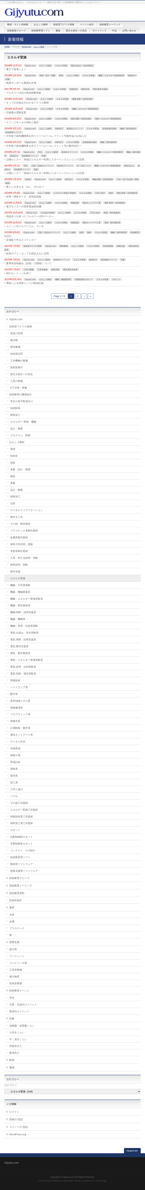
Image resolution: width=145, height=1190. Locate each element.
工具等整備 (42, 270)
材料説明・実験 (19, 564)
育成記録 (15, 762)
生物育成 (15, 748)
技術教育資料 (16, 893)
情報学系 (85, 89)
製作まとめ (16, 517)
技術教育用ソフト (20, 857)
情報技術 (74, 89)
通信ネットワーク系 (91, 203)
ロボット (116, 279)
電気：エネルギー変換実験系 (108, 119)
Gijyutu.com (26, 47)
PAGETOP (132, 1151)
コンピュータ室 (18, 962)
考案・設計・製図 (47, 75)
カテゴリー (10, 1085)
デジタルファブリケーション (26, 510)
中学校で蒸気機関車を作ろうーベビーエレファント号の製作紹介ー (43, 145)
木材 (11, 914)
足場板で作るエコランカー (21, 239)
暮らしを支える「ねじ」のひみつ (25, 186)
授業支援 (121, 246)
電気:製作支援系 (100, 89)
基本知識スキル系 (20, 700)
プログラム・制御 (20, 435)
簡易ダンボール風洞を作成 (21, 82)
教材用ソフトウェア (21, 864)
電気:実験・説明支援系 (81, 119)
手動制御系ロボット (84, 279)
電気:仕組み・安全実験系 (82, 66)
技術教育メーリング (20, 885)
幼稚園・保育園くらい (21, 1025)
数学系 (14, 694)
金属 (81, 232)
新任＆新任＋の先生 (21, 374)
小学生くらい (16, 1032)
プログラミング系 (20, 714)
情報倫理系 (16, 707)
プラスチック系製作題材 (24, 530)
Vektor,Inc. (90, 1181)
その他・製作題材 (20, 523)
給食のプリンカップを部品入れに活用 (27, 253)
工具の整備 (29, 270)
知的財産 (15, 408)
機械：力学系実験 (20, 585)
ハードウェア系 (19, 687)
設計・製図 (16, 428)
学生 (40, 152)
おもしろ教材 (39, 47)
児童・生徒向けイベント (42, 166)
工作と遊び (100, 193)
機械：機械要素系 (63, 279)
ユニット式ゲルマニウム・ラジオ (25, 226)
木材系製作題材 (19, 551)
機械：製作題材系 (128, 129)
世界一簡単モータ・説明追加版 (23, 196)
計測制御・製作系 (20, 727)
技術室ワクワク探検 (32, 246)
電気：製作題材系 (112, 213)
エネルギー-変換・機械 (23, 421)
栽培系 (14, 775)
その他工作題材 (48, 213)
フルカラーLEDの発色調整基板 (23, 92)
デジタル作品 (17, 741)
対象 (8, 79)
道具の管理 (16, 333)
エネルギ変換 (61, 66)
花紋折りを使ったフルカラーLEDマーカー (30, 216)
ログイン (14, 1111)
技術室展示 (16, 367)
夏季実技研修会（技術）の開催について (28, 263)
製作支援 (15, 571)
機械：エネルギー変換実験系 (111, 75)
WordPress (56, 1181)
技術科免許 (15, 900)
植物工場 (15, 755)
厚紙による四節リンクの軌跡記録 (25, 283)
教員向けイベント (75, 129)
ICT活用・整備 (18, 387)
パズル (14, 796)
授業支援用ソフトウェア (24, 870)
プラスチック (16, 928)
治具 (12, 503)
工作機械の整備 (19, 360)
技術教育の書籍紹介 (20, 394)
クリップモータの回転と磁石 (22, 122)
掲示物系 (14, 976)
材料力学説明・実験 (21, 544)
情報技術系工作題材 (21, 816)
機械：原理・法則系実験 (24, 625)
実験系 (14, 768)
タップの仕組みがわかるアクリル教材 (27, 102)
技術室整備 (108, 246)
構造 (61, 75)
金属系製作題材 (109, 129)
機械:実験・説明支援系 (82, 99)
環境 (12, 449)
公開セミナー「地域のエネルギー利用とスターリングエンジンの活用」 (46, 159)
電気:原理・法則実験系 (127, 193)
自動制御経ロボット (21, 836)
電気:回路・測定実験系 (23, 673)
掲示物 (14, 340)
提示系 (13, 949)
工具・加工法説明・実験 (128, 179)
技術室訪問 (16, 353)
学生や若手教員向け (21, 401)
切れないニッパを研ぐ (18, 273)
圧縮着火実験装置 (16, 112)
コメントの (18, 1126)
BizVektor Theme (72, 1181)
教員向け (132, 75)
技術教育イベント (13, 132)
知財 (12, 462)
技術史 (28, 179)
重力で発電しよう (16, 69)
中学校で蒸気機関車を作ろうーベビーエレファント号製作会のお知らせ (46, 136)
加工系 (14, 782)
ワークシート (16, 956)
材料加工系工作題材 (21, 823)
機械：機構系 (17, 619)
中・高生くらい (84, 166)
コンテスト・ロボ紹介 (22, 850)
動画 (111, 193)
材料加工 (59, 129)
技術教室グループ (19, 878)
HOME (7, 47)
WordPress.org (17, 1134)
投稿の (16, 1119)
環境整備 (64, 246)
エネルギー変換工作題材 (65, 193)
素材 (89, 232)
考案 (12, 483)
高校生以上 (129, 166)
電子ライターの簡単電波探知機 (23, 206)
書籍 (8, 183)
